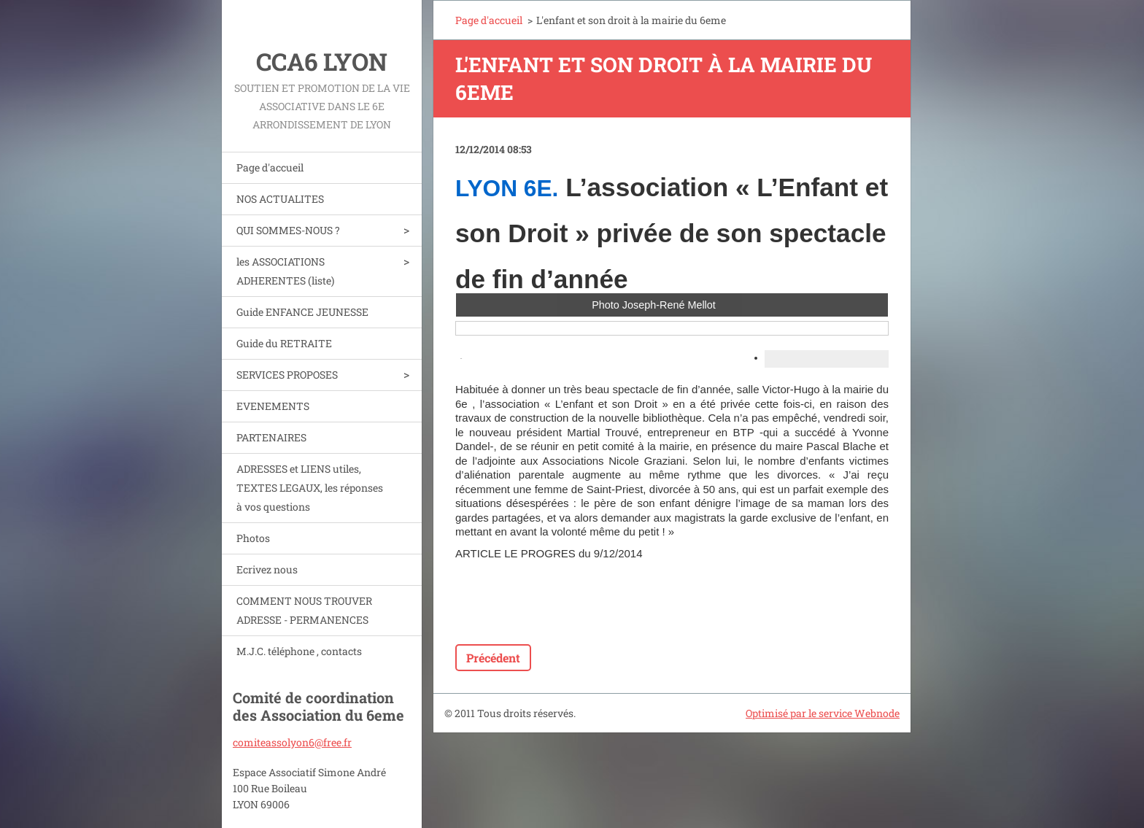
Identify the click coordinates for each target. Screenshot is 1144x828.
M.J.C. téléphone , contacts (299, 651)
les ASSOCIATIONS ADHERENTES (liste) (285, 271)
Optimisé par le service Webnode (823, 713)
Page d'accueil (270, 167)
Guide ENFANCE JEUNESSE (302, 312)
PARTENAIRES (271, 437)
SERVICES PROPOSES (287, 375)
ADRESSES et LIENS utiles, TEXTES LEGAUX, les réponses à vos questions (309, 488)
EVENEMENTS (272, 406)
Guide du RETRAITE (284, 343)
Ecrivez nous (267, 569)
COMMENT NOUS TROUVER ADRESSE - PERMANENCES (304, 610)
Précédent (493, 657)
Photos (253, 538)
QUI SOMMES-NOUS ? (288, 230)
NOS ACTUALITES (280, 199)
